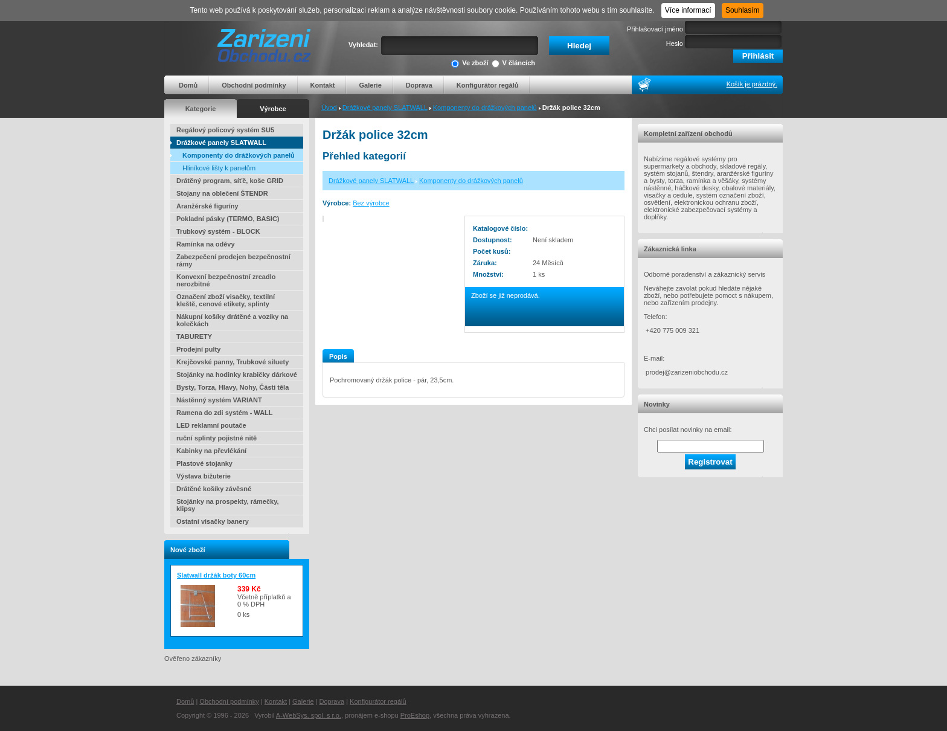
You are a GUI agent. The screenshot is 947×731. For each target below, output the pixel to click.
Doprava (419, 85)
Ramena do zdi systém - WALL (224, 412)
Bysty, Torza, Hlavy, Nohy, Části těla (232, 387)
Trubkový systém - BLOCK (218, 231)
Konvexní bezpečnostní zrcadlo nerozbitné (225, 280)
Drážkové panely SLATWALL (385, 107)
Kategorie (200, 108)
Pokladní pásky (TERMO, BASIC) (228, 218)
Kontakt (322, 85)
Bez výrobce (371, 203)
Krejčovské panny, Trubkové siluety (232, 362)
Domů (188, 85)
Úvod (329, 107)
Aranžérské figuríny (207, 206)
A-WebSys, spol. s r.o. (308, 715)
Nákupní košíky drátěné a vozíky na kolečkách (232, 320)
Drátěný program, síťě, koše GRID (229, 180)
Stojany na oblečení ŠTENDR (222, 193)
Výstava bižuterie (203, 476)
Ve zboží (469, 63)
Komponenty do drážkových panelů (485, 107)
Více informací (688, 10)
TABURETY (194, 336)
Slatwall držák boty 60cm (216, 575)
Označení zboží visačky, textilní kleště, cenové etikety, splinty (225, 300)
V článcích (513, 63)
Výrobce (273, 108)
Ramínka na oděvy (205, 244)
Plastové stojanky (204, 463)
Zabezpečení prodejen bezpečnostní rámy (233, 260)
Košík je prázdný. (752, 84)
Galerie (370, 85)
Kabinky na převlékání (211, 450)
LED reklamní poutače (211, 425)
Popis (338, 356)
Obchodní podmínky (254, 85)
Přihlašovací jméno (655, 29)
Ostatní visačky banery (212, 521)
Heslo (674, 43)
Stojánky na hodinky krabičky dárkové (236, 374)
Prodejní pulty (198, 349)
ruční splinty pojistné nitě (216, 438)
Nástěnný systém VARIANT (219, 400)
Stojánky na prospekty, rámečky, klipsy (227, 505)
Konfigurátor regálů (488, 85)
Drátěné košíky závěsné (213, 488)
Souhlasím (742, 10)
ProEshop (414, 715)
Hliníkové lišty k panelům (218, 168)
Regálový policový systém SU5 (225, 130)
